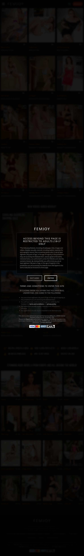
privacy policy (51, 304)
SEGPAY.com (46, 321)
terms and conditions (37, 304)
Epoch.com (29, 319)
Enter (51, 278)
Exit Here (34, 278)
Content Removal (46, 322)
